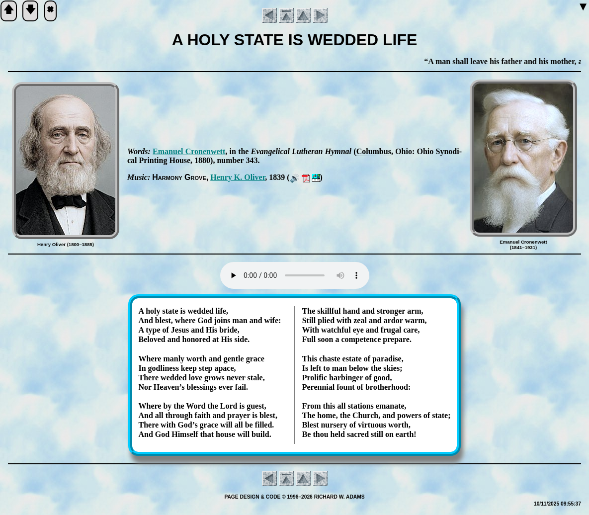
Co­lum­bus (373, 151)
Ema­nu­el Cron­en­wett (189, 151)
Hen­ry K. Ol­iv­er (237, 177)
